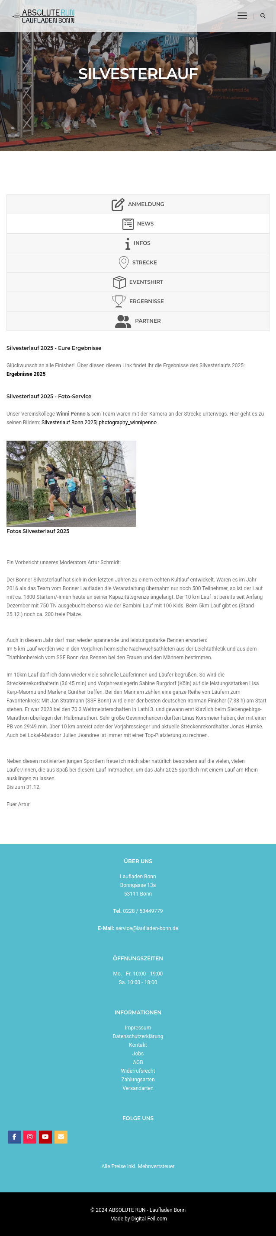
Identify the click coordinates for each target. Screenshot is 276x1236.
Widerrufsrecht (138, 1071)
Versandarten (138, 1088)
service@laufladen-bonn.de (147, 928)
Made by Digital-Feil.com (138, 1219)
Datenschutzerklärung (138, 1036)
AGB (138, 1062)
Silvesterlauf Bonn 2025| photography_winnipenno (99, 422)
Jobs (138, 1054)
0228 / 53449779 (143, 911)
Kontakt (138, 1045)
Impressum (138, 1028)
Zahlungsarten (137, 1080)
